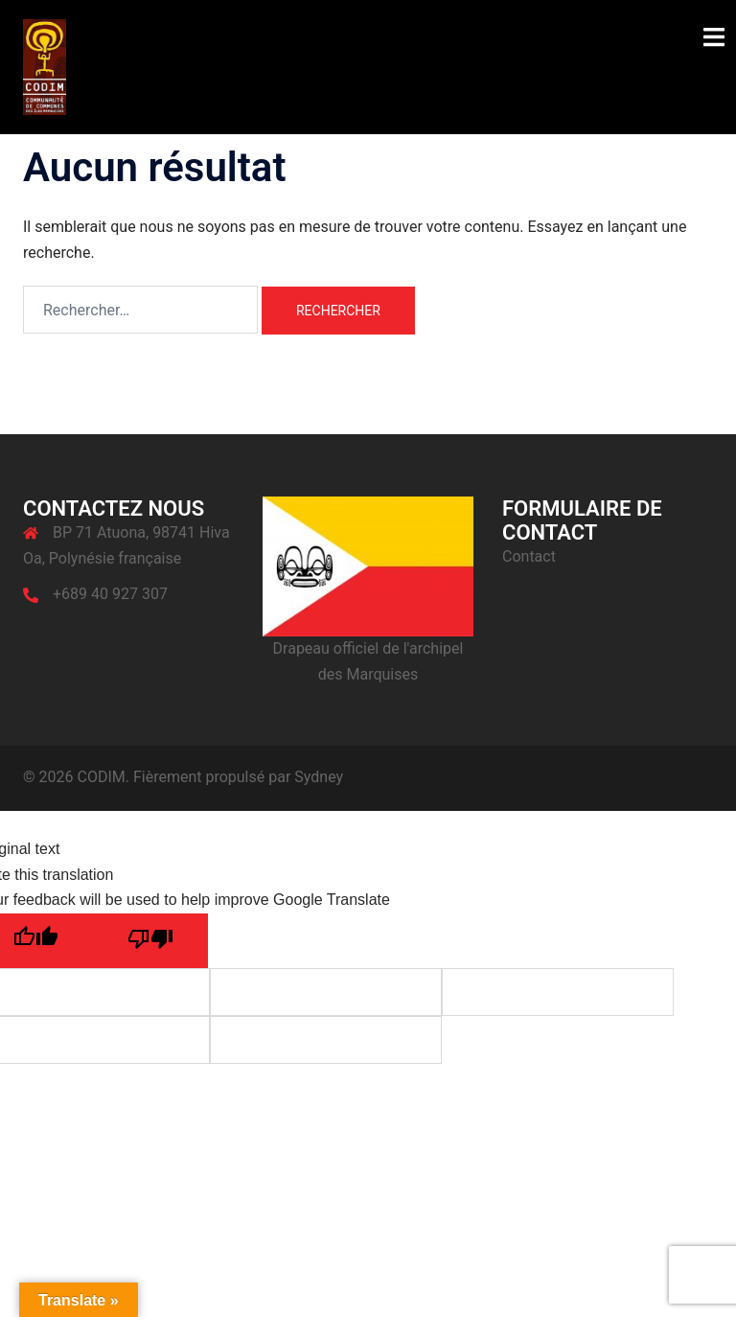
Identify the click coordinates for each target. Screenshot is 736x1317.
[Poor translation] (150, 940)
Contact (529, 556)
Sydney (318, 777)
